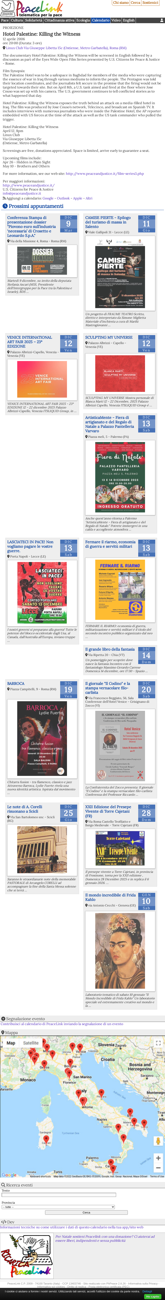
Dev (10, 1222)
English (129, 20)
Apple (77, 198)
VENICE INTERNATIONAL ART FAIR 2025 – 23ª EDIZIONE (29, 342)
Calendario (100, 20)
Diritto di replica (76, 1286)
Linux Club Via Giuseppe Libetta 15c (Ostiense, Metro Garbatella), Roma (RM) (66, 48)
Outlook (63, 198)
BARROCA (15, 683)
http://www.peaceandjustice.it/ (29, 185)
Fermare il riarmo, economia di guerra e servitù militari (110, 544)
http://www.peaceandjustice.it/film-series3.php (105, 173)
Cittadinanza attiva (59, 20)
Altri (89, 198)
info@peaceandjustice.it (22, 193)
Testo (6, 1190)
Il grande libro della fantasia (110, 649)
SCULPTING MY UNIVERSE (108, 337)
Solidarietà (33, 20)
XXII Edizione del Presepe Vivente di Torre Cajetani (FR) (108, 811)
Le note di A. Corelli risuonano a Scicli (24, 809)
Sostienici (150, 2)
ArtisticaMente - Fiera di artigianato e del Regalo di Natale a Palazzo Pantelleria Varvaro (109, 424)
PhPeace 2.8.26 (116, 1283)
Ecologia (83, 20)
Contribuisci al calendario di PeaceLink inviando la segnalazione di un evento (62, 1024)
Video (116, 20)
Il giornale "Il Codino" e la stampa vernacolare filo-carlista (107, 688)
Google (48, 198)
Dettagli (147, 1291)
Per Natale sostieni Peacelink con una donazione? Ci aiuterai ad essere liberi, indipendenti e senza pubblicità (105, 1238)
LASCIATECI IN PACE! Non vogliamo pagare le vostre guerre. (30, 546)
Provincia (8, 1203)
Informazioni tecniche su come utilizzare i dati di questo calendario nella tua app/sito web (71, 1227)
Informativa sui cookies (51, 1286)
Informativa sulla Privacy (143, 1283)
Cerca (135, 2)
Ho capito (152, 1296)
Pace (5, 20)
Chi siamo (121, 2)
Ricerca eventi (19, 1185)
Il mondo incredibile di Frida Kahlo (110, 897)
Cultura (17, 20)
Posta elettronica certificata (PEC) (108, 1286)
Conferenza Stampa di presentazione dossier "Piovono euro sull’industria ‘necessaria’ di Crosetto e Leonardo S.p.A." (31, 226)
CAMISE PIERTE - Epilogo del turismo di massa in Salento (108, 222)
